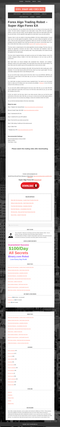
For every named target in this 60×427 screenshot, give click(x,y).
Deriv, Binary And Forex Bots (30, 9)
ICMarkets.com (11, 300)
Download (37, 180)
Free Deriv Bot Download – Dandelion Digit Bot (21, 206)
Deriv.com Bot (11, 353)
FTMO (9, 302)
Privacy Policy (11, 398)
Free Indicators (11, 371)
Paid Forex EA (11, 376)
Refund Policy (11, 404)
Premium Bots (11, 385)
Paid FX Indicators (12, 379)
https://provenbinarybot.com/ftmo (31, 110)
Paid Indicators (11, 382)
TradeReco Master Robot (41, 44)
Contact (9, 401)
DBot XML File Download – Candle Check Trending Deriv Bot (24, 200)
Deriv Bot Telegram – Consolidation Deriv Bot (21, 209)
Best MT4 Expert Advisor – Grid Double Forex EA (18, 287)
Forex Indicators (11, 359)
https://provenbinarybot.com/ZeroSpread (34, 107)
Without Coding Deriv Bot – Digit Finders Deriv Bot (22, 203)
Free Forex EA (11, 365)
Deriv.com (10, 297)
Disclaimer (10, 395)
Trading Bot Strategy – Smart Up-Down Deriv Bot (18, 343)
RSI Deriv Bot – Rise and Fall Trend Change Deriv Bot (23, 212)
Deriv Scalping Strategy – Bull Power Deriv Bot (18, 285)
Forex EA (10, 356)
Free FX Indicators (12, 368)
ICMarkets (41, 83)
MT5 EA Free (10, 373)
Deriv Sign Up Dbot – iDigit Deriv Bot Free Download (19, 290)
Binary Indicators (11, 351)
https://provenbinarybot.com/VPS (25, 130)
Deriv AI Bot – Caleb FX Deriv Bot (18, 215)
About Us (10, 392)
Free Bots (10, 362)
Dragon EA (31, 44)
